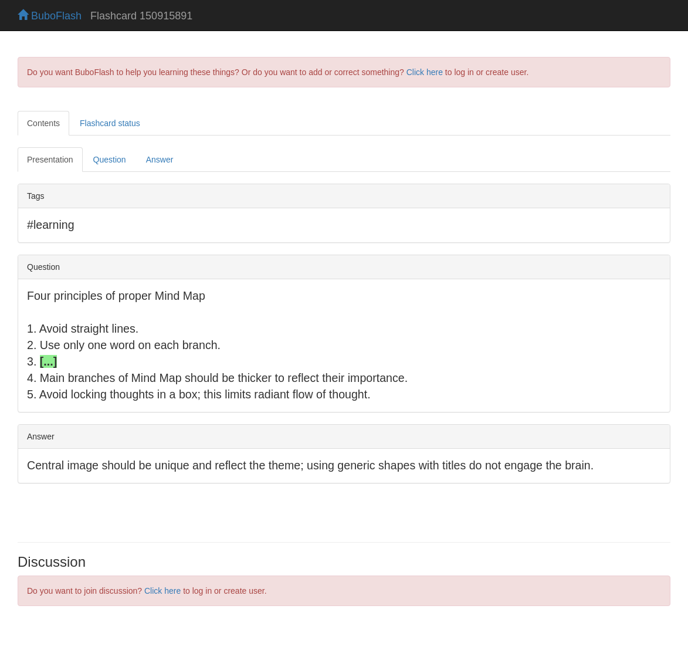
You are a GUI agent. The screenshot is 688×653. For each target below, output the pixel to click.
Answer (160, 159)
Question (109, 159)
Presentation (50, 159)
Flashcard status (110, 123)
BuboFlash (50, 16)
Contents (43, 123)
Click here (424, 72)
